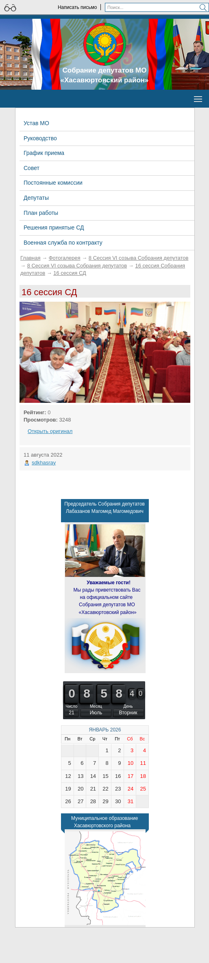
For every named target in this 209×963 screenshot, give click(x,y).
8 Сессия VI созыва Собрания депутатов (139, 258)
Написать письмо (77, 7)
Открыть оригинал (50, 431)
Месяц (96, 706)
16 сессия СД (69, 273)
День (128, 706)
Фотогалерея (65, 258)
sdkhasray (44, 462)
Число (72, 706)
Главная (30, 258)
